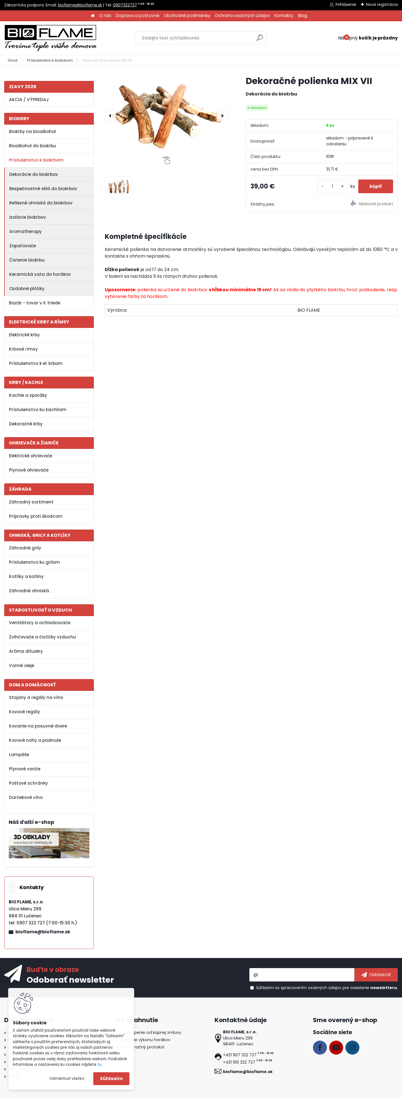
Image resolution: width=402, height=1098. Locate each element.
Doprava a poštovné (137, 15)
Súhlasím (111, 1078)
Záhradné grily (25, 548)
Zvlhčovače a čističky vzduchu (42, 637)
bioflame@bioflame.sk (80, 5)
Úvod (12, 60)
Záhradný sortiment (31, 502)
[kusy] (332, 186)
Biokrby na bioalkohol (32, 131)
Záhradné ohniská (29, 591)
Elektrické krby (24, 335)
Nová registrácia (382, 4)
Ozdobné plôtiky (27, 289)
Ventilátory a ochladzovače (39, 623)
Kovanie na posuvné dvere (38, 726)
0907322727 (125, 5)
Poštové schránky (28, 783)
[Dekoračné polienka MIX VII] (166, 115)
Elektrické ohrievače (30, 456)
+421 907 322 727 (240, 1055)
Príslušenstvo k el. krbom (35, 363)
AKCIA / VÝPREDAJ (29, 99)
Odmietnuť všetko (66, 1078)
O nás (105, 15)
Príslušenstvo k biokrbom (50, 60)
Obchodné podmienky (187, 15)
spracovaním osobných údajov (311, 987)
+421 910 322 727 (239, 1062)
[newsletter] (376, 974)
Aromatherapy (25, 231)
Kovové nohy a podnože (35, 740)
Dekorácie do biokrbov (33, 174)
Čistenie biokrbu (27, 260)
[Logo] (50, 38)
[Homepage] (93, 15)
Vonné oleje (21, 665)
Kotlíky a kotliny (26, 576)
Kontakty (284, 15)
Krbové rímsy (23, 349)
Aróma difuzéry (26, 651)
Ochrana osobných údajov (242, 15)
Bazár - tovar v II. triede (34, 303)
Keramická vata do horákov (40, 274)
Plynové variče (24, 769)
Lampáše (19, 754)
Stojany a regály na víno (36, 697)
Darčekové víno (26, 797)
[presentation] (110, 115)
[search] (260, 39)
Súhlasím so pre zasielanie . (327, 987)
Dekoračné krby (26, 424)
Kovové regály (24, 712)
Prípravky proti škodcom (35, 516)
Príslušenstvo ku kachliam (37, 409)
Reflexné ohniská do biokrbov (41, 203)
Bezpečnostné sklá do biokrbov (43, 189)
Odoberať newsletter (70, 979)
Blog (302, 15)
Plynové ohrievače (28, 470)
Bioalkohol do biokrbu (32, 146)
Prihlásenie (346, 4)
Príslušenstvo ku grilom (34, 562)
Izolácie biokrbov (27, 217)
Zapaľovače (22, 246)
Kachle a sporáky (28, 395)
